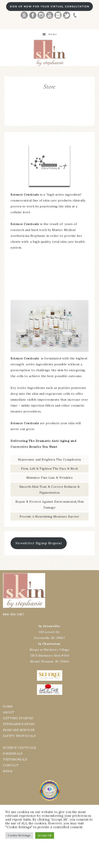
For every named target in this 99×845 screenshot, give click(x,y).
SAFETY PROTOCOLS (19, 736)
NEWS (7, 771)
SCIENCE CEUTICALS (19, 748)
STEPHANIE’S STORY (19, 724)
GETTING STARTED (18, 718)
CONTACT (11, 765)
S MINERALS (12, 753)
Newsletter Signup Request (38, 543)
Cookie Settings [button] (19, 835)
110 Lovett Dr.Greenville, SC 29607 (49, 632)
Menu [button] (52, 34)
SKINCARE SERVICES (19, 730)
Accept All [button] (45, 835)
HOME (8, 706)
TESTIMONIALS (15, 759)
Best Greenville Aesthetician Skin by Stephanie (49, 53)
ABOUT (8, 712)
